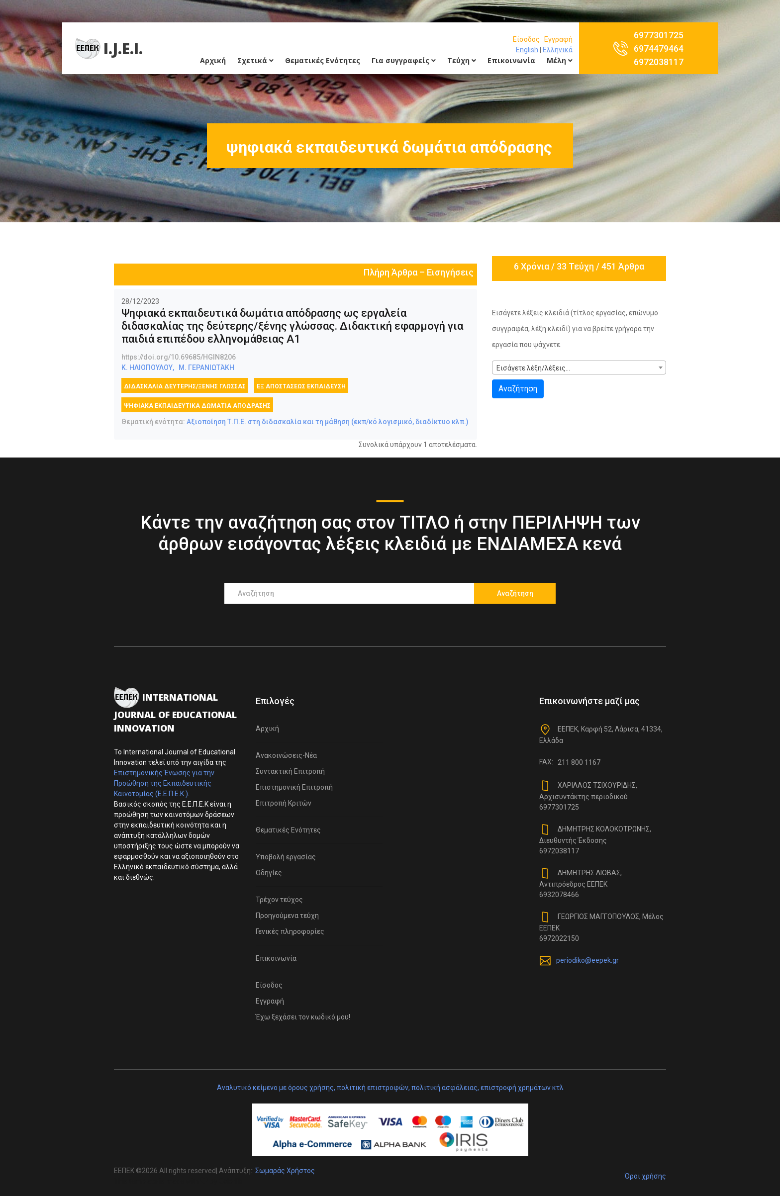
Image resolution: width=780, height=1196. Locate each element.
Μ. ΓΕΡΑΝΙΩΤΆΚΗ (206, 367)
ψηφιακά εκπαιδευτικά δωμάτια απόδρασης (197, 405)
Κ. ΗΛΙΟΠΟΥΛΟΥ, (147, 367)
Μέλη (560, 60)
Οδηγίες (269, 873)
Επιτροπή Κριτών (283, 803)
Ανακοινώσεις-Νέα (286, 755)
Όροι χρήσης (645, 1176)
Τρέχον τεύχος (279, 900)
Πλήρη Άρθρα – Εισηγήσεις (419, 272)
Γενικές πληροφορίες (290, 931)
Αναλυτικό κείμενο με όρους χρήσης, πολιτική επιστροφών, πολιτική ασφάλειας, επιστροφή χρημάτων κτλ (390, 1088)
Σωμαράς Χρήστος (285, 1171)
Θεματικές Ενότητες (322, 60)
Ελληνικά (558, 50)
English (527, 50)
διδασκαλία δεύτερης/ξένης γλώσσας (185, 386)
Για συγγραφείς (404, 60)
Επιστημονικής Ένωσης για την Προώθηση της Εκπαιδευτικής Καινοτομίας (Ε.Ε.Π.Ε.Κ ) (164, 783)
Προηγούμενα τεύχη (287, 916)
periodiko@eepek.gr (587, 960)
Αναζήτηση (517, 388)
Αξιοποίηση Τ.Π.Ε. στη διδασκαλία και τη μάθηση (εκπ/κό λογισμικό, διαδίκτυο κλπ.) (328, 422)
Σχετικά (255, 60)
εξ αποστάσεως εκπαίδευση (301, 386)
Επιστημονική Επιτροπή (294, 787)
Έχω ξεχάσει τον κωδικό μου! (303, 1017)
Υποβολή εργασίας (286, 857)
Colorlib (230, 1181)
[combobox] (579, 367)
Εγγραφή (558, 39)
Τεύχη (461, 60)
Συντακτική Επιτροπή (290, 771)
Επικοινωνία (511, 60)
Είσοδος (526, 39)
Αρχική (213, 60)
